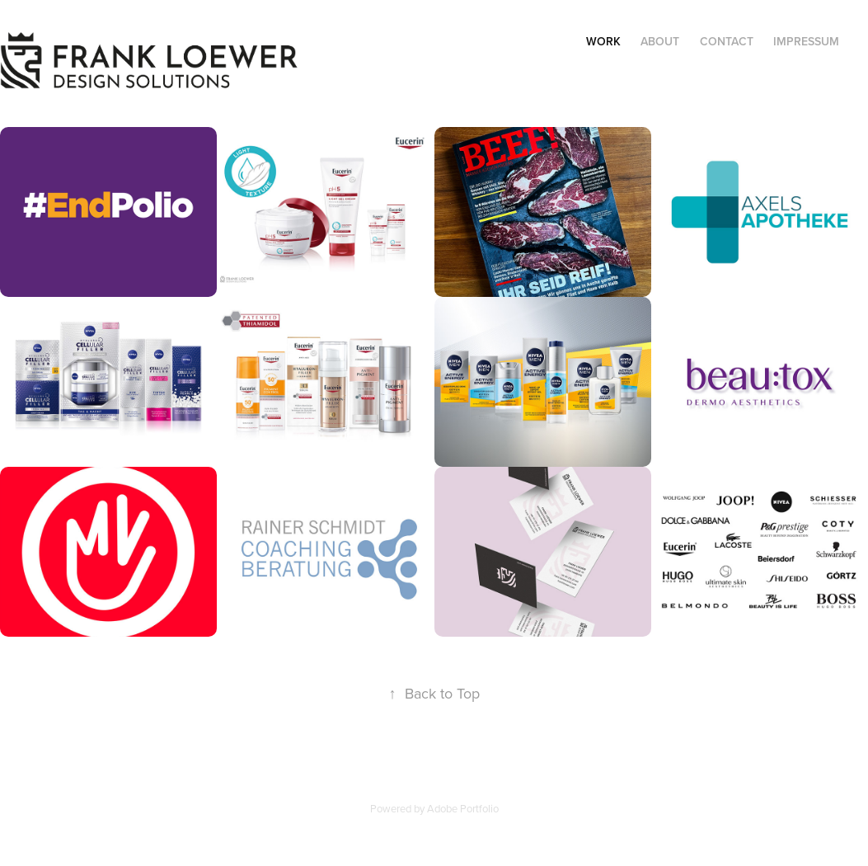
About (659, 41)
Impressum (806, 41)
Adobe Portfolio (463, 808)
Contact (726, 41)
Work (603, 41)
